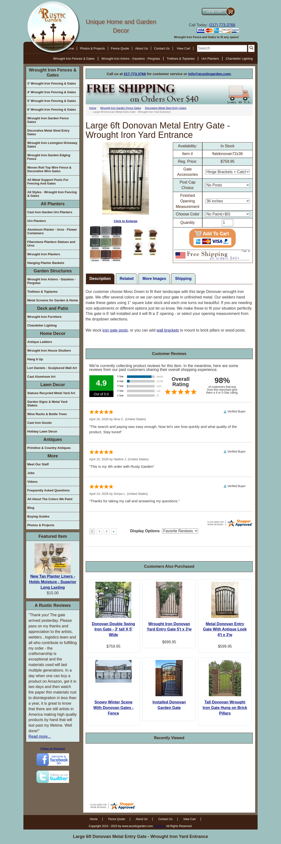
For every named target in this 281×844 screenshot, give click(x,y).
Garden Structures (53, 271)
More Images (154, 279)
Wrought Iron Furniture (44, 317)
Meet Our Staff (38, 464)
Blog (30, 508)
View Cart (183, 48)
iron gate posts (115, 330)
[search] (222, 48)
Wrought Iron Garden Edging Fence (48, 157)
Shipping (183, 279)
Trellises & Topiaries (181, 58)
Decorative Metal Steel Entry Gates (48, 132)
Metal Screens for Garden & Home (52, 300)
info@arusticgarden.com (209, 74)
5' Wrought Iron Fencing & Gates (51, 101)
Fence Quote (120, 48)
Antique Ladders (39, 342)
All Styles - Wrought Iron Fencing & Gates (52, 194)
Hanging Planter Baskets (45, 263)
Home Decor (52, 333)
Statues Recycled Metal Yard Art (51, 393)
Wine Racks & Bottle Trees (47, 414)
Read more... (39, 736)
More (53, 456)
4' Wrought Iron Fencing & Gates (51, 92)
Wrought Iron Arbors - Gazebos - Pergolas (130, 58)
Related (127, 279)
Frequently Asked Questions (48, 490)
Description (100, 279)
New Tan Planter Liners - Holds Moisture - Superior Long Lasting (52, 581)
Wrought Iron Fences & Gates (74, 58)
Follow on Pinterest (53, 748)
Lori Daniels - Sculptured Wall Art (52, 368)
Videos (32, 481)
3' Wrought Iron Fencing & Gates (51, 83)
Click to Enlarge (125, 182)
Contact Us (161, 48)
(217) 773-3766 (222, 25)
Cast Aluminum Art (41, 376)
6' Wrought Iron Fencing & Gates (51, 109)
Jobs (31, 473)
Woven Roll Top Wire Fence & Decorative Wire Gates (49, 169)
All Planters (53, 203)
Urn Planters (210, 58)
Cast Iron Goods (39, 423)
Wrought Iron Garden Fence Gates (48, 120)
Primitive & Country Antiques (49, 448)
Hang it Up (35, 359)
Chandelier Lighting (239, 58)
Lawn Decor (52, 384)
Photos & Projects (92, 48)
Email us (159, 826)
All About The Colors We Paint (49, 499)
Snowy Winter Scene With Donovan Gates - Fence (113, 707)
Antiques (52, 439)
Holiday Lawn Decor (42, 431)
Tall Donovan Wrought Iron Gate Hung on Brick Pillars (225, 707)
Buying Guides (38, 516)
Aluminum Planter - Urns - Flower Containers (52, 231)
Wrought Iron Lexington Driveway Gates (52, 144)
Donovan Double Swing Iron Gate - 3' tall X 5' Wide (113, 629)
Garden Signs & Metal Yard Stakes (47, 403)
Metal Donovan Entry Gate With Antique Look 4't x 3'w (225, 629)
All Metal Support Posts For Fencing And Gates (47, 181)
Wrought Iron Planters (43, 254)
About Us (141, 48)
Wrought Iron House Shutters (49, 350)
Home (92, 107)
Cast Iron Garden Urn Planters (49, 212)
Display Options (145, 531)
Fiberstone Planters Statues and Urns (51, 243)
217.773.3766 (135, 74)
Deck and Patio (52, 308)
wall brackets (168, 330)
